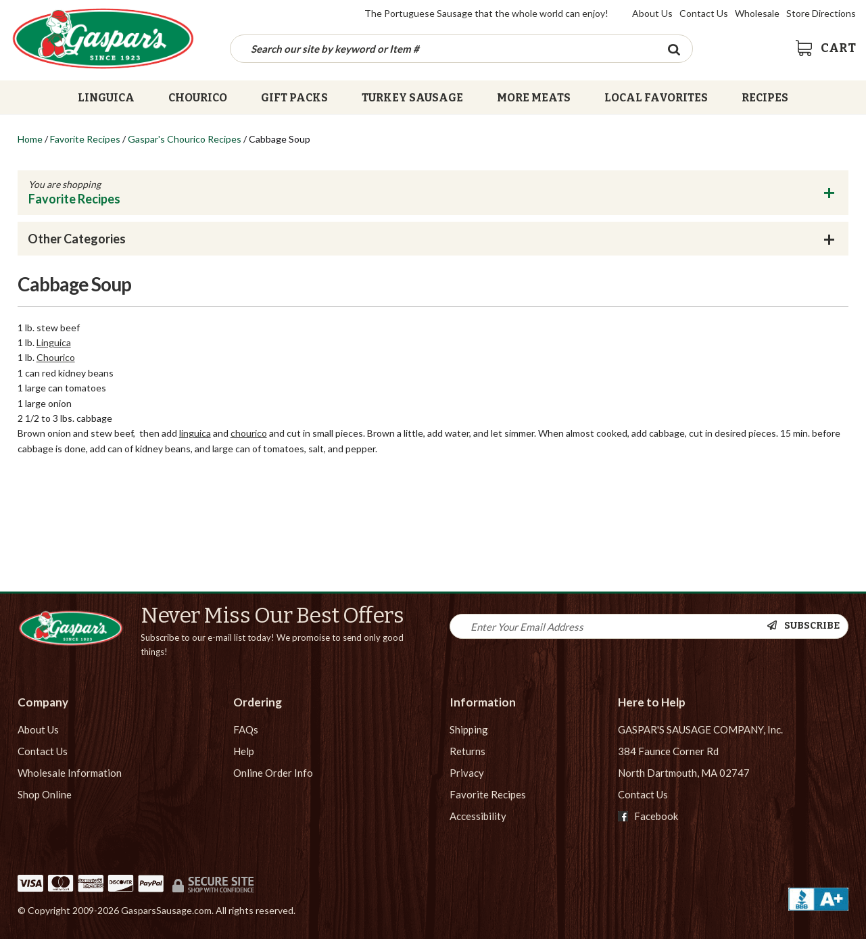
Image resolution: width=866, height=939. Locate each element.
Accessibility (478, 816)
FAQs (245, 729)
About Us (652, 13)
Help (243, 751)
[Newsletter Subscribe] (807, 626)
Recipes (765, 97)
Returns (467, 751)
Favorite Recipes (85, 139)
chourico (249, 433)
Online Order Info (273, 773)
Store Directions (821, 13)
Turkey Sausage (412, 97)
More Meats (534, 97)
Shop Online (45, 794)
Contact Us (703, 13)
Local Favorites (656, 97)
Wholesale (757, 13)
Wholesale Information (70, 773)
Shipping (469, 729)
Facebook (648, 816)
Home (30, 139)
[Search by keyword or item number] (443, 48)
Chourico (197, 97)
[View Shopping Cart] (826, 47)
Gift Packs (294, 97)
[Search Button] (673, 48)
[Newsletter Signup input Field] (608, 626)
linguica (195, 433)
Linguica (106, 97)
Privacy (467, 773)
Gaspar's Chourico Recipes (184, 139)
